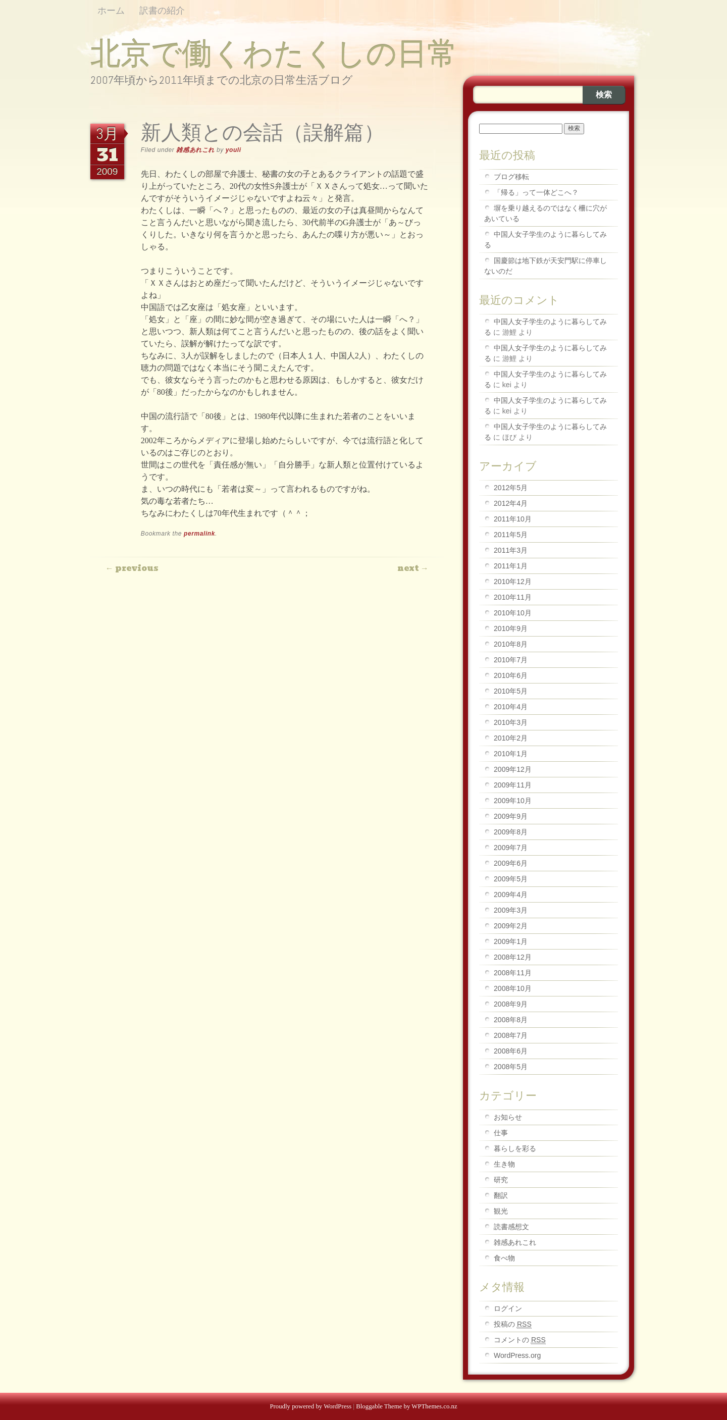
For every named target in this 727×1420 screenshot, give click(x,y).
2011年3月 (511, 550)
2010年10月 (513, 613)
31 (107, 154)
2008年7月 (511, 1035)
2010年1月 (511, 754)
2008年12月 (513, 957)
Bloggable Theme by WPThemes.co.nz (406, 1406)
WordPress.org (517, 1355)
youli (233, 149)
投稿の (513, 1324)
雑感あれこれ (195, 149)
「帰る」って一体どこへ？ (536, 192)
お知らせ (508, 1117)
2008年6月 (511, 1051)
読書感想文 (511, 1227)
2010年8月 (511, 644)
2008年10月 (513, 988)
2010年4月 (511, 707)
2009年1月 (511, 941)
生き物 (504, 1164)
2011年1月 (511, 566)
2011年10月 (513, 519)
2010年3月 (511, 722)
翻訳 (501, 1195)
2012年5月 (511, 488)
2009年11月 (513, 785)
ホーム (111, 10)
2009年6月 (511, 863)
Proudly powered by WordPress (310, 1406)
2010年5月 (511, 691)
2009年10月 (513, 801)
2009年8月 (511, 832)
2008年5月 (511, 1067)
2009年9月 (511, 816)
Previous (132, 568)
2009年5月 (511, 879)
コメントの (520, 1340)
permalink (199, 533)
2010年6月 (511, 675)
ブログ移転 (511, 177)
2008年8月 (511, 1020)
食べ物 (504, 1258)
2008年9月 (511, 1004)
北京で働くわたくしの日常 (273, 53)
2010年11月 (513, 597)
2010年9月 (511, 628)
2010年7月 (511, 660)
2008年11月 (513, 973)
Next (413, 568)
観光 (501, 1211)
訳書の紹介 (162, 10)
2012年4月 (511, 503)
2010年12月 (513, 581)
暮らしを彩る (515, 1148)
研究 (501, 1180)
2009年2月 (511, 926)
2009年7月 (511, 848)
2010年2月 (511, 738)
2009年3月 (511, 910)
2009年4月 (511, 894)
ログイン (508, 1308)
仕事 (501, 1133)
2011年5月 (511, 535)
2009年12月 (513, 769)
